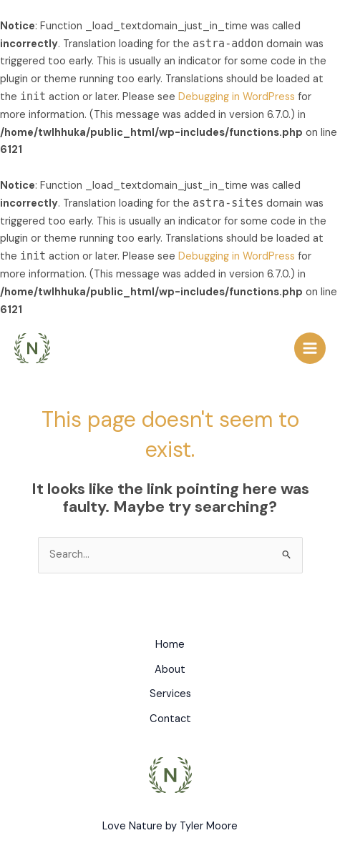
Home (170, 644)
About (170, 669)
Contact (170, 719)
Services (170, 694)
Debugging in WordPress (236, 97)
